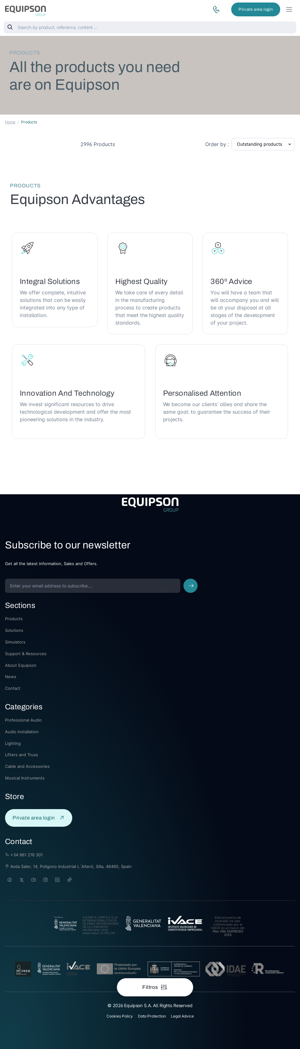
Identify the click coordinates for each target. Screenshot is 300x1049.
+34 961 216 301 (24, 854)
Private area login (255, 9)
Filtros (150, 987)
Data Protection (152, 1016)
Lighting (13, 743)
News (10, 676)
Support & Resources (25, 653)
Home (10, 122)
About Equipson (20, 665)
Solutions (14, 630)
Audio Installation (22, 731)
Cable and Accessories (27, 766)
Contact (12, 688)
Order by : (217, 144)
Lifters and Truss (21, 754)
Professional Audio (23, 720)
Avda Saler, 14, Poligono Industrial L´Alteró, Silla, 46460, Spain (68, 866)
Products (14, 618)
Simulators (15, 641)
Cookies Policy (119, 1016)
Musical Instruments (25, 777)
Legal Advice (182, 1016)
